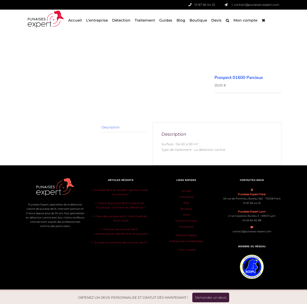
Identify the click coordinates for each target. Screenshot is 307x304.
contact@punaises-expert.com (256, 5)
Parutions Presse (186, 220)
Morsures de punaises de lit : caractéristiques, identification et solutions (121, 231)
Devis (186, 214)
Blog (186, 202)
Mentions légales (186, 235)
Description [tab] (110, 127)
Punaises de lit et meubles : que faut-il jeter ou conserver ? (121, 192)
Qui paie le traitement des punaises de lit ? (121, 242)
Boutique (186, 208)
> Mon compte (186, 249)
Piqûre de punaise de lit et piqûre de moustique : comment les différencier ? (121, 205)
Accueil (186, 190)
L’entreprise (186, 196)
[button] (227, 20)
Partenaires (186, 226)
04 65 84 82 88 (251, 220)
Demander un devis (210, 297)
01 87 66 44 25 (209, 5)
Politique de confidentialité (186, 241)
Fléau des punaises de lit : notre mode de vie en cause (121, 218)
